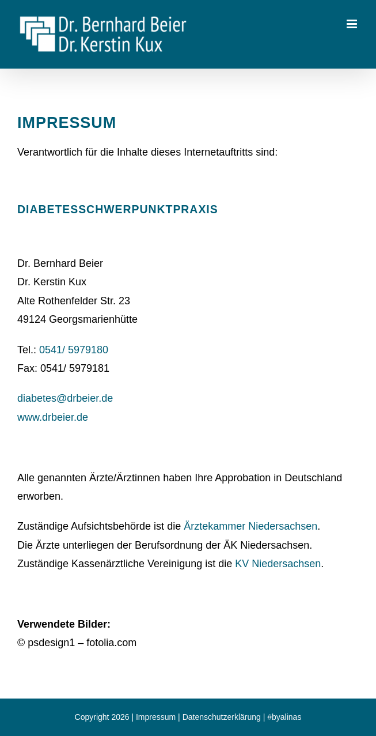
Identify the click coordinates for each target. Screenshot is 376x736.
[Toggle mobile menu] (353, 24)
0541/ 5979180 (73, 350)
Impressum (156, 717)
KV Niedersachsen (278, 563)
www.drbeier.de (52, 417)
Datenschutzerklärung (222, 717)
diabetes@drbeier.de (65, 398)
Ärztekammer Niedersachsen (250, 526)
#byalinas (284, 717)
